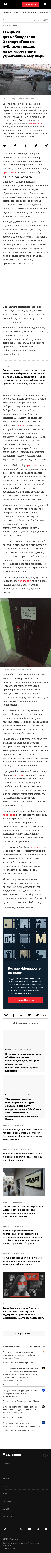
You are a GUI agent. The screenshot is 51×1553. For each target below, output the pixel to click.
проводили (9, 815)
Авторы (6, 1478)
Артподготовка (29, 12)
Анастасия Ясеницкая (11, 25)
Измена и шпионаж (11, 12)
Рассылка (7, 1501)
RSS (6, 1493)
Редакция (7, 1462)
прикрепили (10, 172)
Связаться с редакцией (25, 1022)
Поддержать (30, 4)
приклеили (24, 581)
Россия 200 (8, 1516)
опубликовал (35, 123)
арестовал (18, 775)
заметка (20, 425)
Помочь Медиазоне (25, 1000)
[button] (45, 4)
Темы (5, 1485)
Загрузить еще (23, 1333)
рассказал (33, 465)
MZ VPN (6, 1508)
